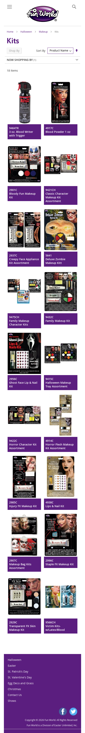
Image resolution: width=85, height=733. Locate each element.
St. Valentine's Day (20, 677)
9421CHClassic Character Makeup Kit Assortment (57, 195)
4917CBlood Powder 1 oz (58, 130)
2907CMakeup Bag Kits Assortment (20, 564)
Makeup (43, 31)
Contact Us (15, 695)
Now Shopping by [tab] (20, 60)
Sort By (40, 50)
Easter (12, 665)
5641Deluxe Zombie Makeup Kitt (55, 259)
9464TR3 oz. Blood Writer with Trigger (21, 131)
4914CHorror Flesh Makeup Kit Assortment (60, 444)
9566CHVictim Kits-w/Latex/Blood (55, 626)
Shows (12, 701)
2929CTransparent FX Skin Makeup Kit (22, 626)
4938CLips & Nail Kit (55, 504)
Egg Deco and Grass (21, 683)
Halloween (26, 31)
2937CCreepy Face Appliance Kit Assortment (24, 259)
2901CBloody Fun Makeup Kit (22, 193)
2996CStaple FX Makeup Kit (60, 562)
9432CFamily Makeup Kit (58, 319)
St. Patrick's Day (18, 671)
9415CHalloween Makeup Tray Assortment (58, 382)
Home (10, 31)
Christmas (14, 689)
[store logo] (42, 14)
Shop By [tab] (14, 50)
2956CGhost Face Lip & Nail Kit (23, 382)
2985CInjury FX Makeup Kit (23, 504)
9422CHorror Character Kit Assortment (23, 444)
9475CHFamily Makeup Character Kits (19, 320)
